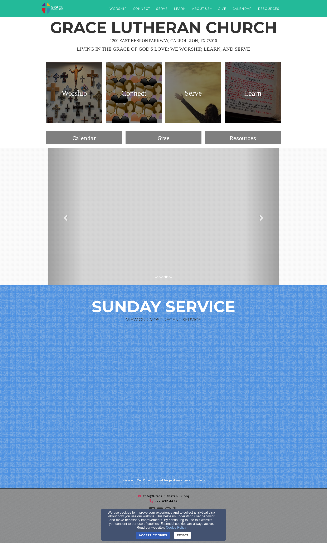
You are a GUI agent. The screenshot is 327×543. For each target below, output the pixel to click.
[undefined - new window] (163, 138)
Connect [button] (141, 9)
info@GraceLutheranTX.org (166, 496)
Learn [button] (180, 9)
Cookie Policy (176, 527)
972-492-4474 (166, 501)
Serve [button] (162, 9)
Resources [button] (268, 9)
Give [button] (222, 9)
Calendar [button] (242, 9)
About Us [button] (202, 9)
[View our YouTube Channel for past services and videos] (163, 480)
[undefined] (74, 93)
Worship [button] (118, 9)
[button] (65, 216)
